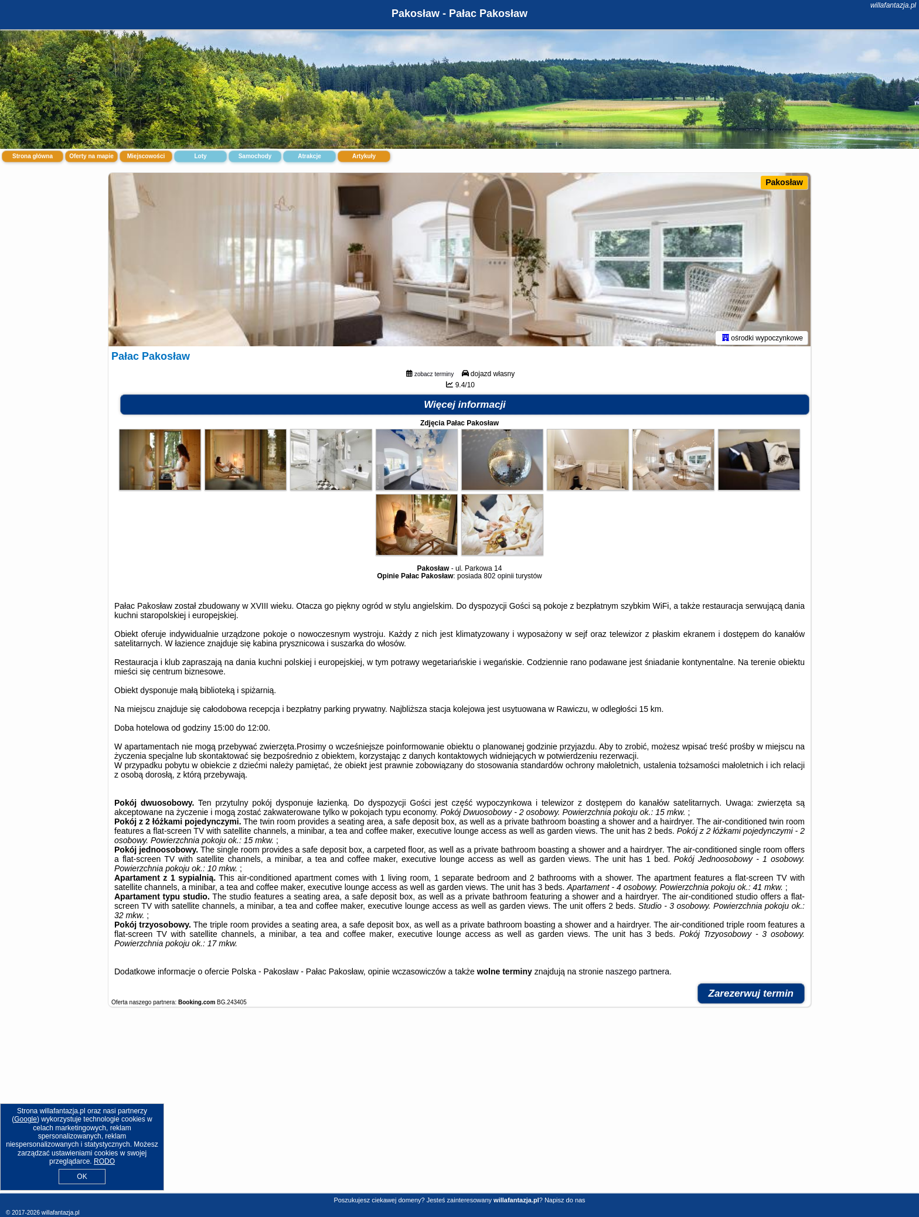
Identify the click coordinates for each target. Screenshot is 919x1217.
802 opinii (498, 578)
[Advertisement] (459, 1107)
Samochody (255, 156)
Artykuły (364, 156)
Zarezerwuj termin (751, 995)
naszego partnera (637, 974)
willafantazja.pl (893, 5)
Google (25, 1119)
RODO (104, 1161)
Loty (200, 156)
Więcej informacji (465, 407)
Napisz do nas (565, 1200)
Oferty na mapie (91, 156)
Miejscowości (146, 156)
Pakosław (784, 182)
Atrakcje (309, 156)
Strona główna (32, 156)
